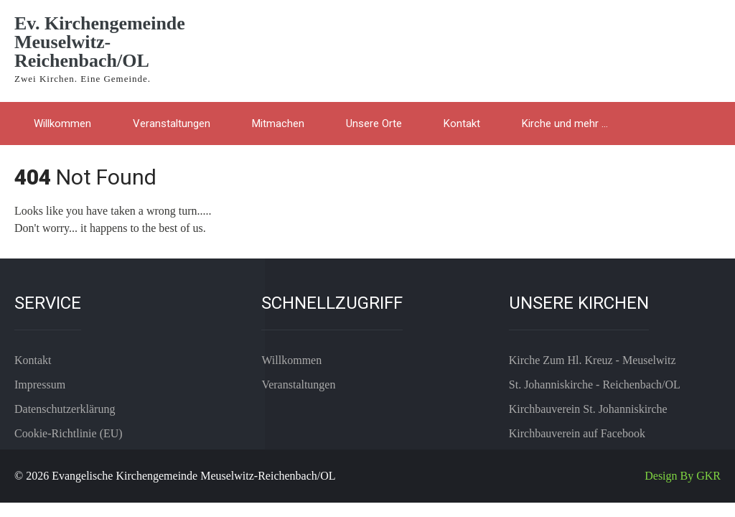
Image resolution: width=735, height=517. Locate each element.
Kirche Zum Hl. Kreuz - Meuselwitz (592, 360)
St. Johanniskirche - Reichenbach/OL (594, 384)
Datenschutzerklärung (64, 409)
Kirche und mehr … (565, 123)
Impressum (39, 384)
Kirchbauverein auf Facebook (577, 433)
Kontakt (462, 123)
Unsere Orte (374, 123)
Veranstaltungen (171, 123)
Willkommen (62, 123)
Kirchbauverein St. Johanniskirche (588, 409)
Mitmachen (278, 123)
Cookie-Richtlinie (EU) (68, 433)
